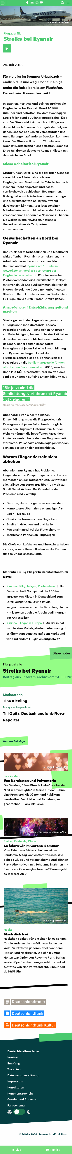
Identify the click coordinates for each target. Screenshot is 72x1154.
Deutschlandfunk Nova (23, 1051)
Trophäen (14, 1069)
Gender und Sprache (21, 1099)
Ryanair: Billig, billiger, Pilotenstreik (30, 586)
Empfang (13, 1063)
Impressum (15, 1081)
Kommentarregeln (20, 1093)
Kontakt (12, 1057)
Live (18, 1149)
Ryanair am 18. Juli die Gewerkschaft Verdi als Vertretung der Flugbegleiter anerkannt (30, 270)
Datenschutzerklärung (22, 1075)
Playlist (55, 1149)
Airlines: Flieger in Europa (24, 623)
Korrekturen (15, 1087)
